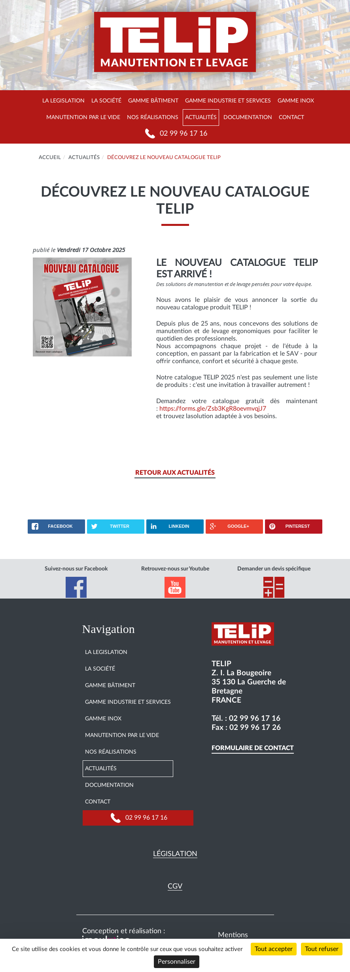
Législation (175, 854)
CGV (175, 886)
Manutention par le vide (83, 117)
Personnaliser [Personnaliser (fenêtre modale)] (176, 962)
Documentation (247, 117)
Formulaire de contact (253, 748)
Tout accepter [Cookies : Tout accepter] (274, 949)
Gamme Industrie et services (228, 101)
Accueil (50, 157)
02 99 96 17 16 (183, 133)
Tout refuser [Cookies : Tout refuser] (322, 949)
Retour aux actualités (175, 473)
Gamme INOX (296, 101)
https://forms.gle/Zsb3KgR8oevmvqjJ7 (212, 408)
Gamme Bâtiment (153, 101)
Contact (291, 117)
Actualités (201, 117)
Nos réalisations (152, 117)
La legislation (63, 101)
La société (106, 101)
